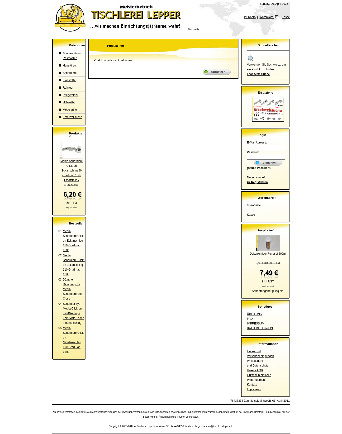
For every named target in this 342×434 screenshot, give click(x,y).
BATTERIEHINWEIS (260, 328)
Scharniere (70, 73)
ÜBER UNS (254, 314)
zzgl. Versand (71, 208)
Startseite (193, 29)
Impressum (254, 389)
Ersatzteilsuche (72, 117)
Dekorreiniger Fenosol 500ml (268, 253)
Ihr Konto (250, 17)
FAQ (250, 318)
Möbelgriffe (70, 109)
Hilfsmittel (69, 102)
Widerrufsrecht (256, 380)
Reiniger (68, 87)
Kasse (286, 17)
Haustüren (70, 65)
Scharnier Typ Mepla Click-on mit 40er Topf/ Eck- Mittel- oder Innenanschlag (73, 313)
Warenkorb (269, 17)
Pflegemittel (70, 95)
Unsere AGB (255, 370)
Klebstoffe (69, 80)
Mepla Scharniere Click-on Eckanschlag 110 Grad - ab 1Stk (74, 240)
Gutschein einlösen (259, 375)
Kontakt (252, 384)
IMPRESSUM (255, 323)
